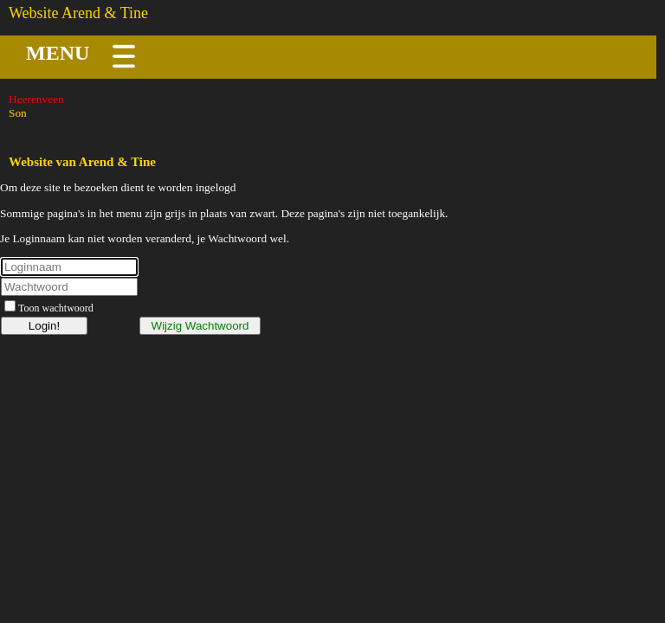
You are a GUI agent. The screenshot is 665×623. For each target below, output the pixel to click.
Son (18, 112)
